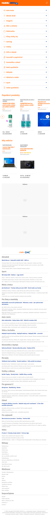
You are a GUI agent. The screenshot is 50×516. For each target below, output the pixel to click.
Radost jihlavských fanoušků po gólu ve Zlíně (13, 438)
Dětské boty (5, 486)
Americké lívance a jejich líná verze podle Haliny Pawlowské (16, 368)
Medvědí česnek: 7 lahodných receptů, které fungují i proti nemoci (18, 364)
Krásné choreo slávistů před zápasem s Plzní (12, 436)
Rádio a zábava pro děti (8, 500)
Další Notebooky (7, 145)
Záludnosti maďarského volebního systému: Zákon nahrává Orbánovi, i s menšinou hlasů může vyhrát (25, 293)
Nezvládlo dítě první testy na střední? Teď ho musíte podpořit (17, 408)
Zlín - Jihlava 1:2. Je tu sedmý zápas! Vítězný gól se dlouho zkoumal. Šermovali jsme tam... (23, 281)
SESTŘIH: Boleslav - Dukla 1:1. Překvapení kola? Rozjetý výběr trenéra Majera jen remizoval (24, 440)
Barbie (3, 476)
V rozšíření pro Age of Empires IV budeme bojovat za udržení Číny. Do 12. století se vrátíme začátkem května (24, 425)
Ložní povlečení (5, 488)
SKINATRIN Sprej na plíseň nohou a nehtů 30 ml (26, 105)
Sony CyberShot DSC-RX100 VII (26, 149)
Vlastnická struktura (40, 514)
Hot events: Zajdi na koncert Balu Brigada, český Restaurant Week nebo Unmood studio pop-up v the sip (24, 391)
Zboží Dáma (5, 452)
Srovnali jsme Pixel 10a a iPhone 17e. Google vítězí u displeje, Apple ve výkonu (21, 340)
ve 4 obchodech (24, 177)
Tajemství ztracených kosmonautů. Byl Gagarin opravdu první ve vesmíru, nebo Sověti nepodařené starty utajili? (22, 265)
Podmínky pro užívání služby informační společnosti (28, 512)
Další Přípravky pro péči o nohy (27, 100)
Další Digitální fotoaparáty (24, 145)
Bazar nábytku (5, 490)
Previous (2, 116)
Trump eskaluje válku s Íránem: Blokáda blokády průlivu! (16, 268)
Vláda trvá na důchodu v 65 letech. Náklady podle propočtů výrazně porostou (21, 355)
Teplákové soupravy (6, 484)
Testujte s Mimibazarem (7, 472)
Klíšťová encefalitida (7, 410)
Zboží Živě (4, 448)
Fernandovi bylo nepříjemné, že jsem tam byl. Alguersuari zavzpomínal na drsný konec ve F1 (24, 323)
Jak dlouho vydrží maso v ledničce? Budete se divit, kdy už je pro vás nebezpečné (22, 366)
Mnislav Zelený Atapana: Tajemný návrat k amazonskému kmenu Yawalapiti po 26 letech (23, 379)
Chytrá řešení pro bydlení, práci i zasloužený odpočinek (15, 412)
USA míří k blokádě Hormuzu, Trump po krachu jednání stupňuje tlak (18, 353)
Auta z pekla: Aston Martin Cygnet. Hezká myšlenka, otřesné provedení (19, 325)
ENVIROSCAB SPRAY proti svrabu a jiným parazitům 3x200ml (9, 105)
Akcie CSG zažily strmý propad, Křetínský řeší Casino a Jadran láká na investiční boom (22, 351)
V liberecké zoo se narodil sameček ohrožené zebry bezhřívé (16, 296)
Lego (3, 478)
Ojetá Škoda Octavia (7, 464)
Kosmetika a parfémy (7, 482)
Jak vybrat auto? (6, 466)
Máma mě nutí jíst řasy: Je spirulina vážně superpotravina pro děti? (18, 421)
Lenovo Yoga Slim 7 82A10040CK (9, 148)
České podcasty (5, 498)
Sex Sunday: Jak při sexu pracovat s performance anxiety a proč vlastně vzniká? (21, 394)
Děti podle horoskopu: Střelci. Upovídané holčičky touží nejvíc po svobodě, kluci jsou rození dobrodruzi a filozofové (24, 309)
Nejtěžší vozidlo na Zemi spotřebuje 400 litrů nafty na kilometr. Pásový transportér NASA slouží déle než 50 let (25, 336)
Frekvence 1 (4, 502)
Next (47, 116)
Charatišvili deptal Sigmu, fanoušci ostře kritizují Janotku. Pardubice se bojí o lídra (22, 279)
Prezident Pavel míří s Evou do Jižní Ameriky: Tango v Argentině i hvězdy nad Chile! (22, 263)
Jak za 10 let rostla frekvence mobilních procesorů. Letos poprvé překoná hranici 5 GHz (23, 342)
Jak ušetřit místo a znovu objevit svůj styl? (12, 307)
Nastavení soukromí (29, 514)
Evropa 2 (4, 504)
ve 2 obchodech (7, 133)
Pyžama (3, 480)
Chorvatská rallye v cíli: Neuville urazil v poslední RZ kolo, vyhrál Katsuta (19, 327)
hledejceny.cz (5, 446)
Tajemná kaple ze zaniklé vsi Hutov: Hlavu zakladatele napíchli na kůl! (19, 381)
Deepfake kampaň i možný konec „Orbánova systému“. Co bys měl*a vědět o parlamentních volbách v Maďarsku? (24, 396)
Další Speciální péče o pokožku (9, 100)
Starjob (3, 496)
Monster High (5, 474)
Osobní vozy (5, 450)
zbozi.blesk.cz (5, 454)
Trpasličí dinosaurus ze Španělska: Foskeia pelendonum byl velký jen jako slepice (22, 423)
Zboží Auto (4, 462)
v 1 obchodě (23, 133)
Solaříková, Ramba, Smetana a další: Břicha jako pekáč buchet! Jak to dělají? (20, 291)
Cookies (21, 514)
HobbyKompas (5, 458)
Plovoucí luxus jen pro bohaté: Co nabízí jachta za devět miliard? (17, 377)
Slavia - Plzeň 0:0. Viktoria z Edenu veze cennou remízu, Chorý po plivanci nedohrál (22, 277)
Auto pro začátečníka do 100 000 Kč (10, 460)
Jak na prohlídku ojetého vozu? (9, 456)
